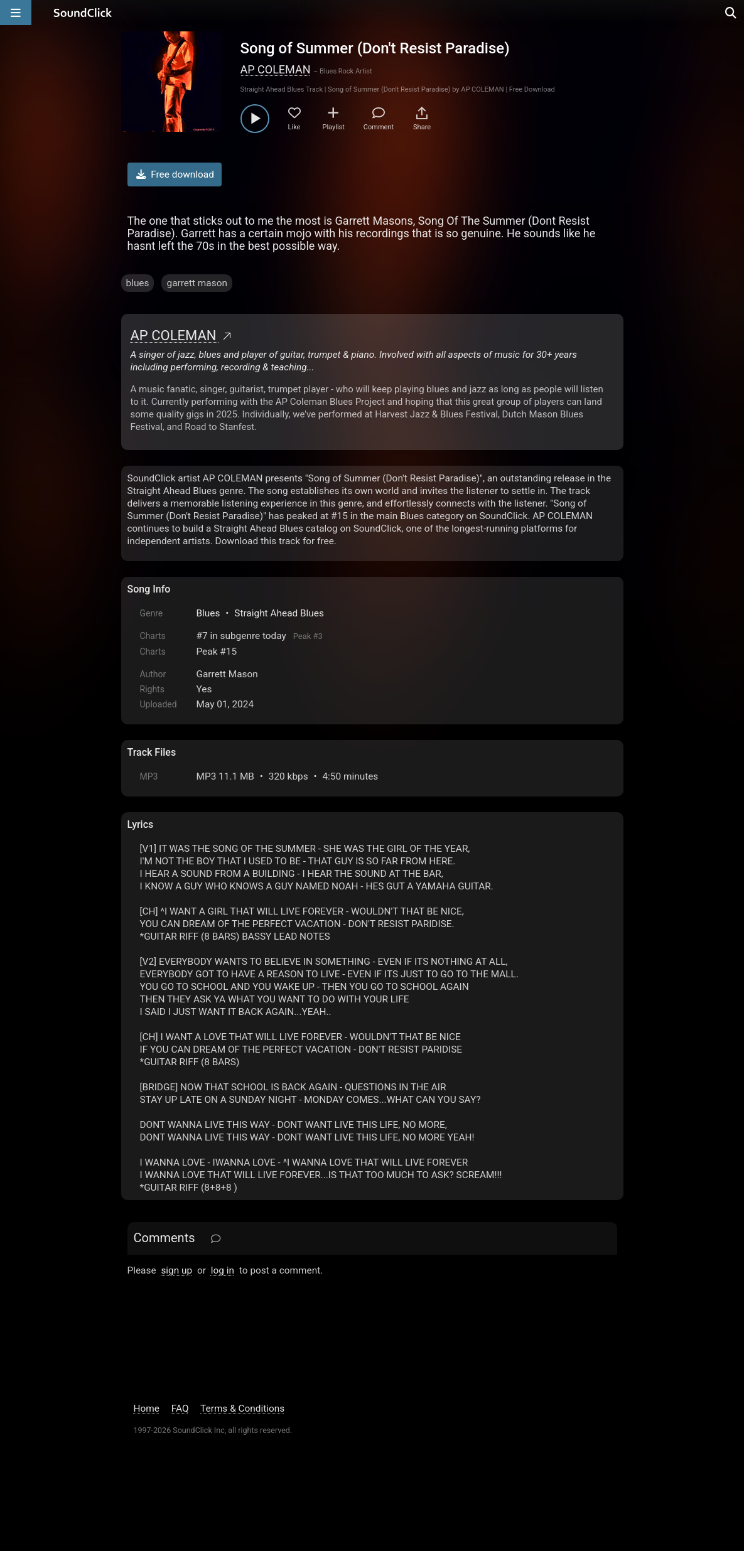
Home (146, 1408)
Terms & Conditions (242, 1408)
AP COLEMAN (275, 69)
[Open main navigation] (15, 12)
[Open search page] (731, 12)
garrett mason (196, 283)
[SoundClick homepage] (82, 12)
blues (137, 283)
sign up (176, 1270)
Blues (208, 613)
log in (222, 1270)
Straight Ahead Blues (279, 613)
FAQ (180, 1408)
